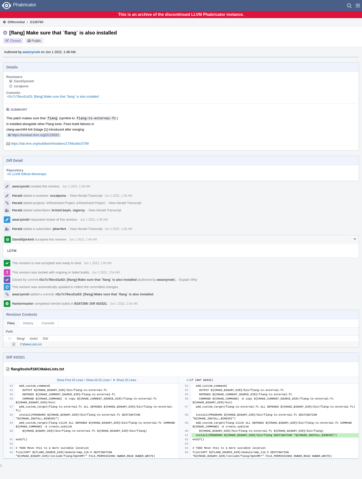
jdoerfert (59, 229)
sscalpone (21, 86)
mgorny (79, 210)
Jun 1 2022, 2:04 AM (124, 303)
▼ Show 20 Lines (124, 380)
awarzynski (31, 52)
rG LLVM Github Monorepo (26, 174)
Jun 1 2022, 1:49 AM (83, 239)
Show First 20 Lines (70, 380)
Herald (17, 195)
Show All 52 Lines (98, 380)
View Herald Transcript (86, 195)
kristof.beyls (61, 210)
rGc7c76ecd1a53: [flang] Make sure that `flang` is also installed (53, 96)
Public (36, 41)
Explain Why (188, 280)
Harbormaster (22, 303)
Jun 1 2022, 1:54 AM (106, 272)
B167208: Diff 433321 (90, 303)
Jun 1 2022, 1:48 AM (76, 186)
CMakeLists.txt (30, 344)
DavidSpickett (24, 81)
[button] (358, 5)
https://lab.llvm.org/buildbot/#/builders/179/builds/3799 (50, 143)
